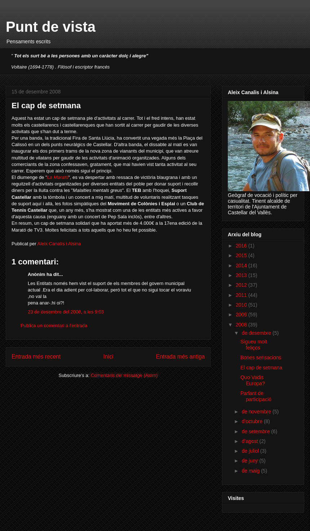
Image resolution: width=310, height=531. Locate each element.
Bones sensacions (261, 357)
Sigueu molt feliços (253, 345)
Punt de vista (51, 27)
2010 (242, 305)
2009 (242, 314)
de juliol (251, 451)
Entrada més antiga (180, 357)
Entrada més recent (36, 357)
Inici (108, 357)
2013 (242, 275)
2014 (242, 265)
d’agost (250, 441)
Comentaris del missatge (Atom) (124, 375)
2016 (242, 246)
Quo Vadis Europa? (252, 380)
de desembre (257, 333)
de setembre (256, 431)
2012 (242, 285)
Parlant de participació (255, 396)
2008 (242, 325)
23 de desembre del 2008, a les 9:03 (66, 312)
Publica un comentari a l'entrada (54, 325)
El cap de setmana (261, 367)
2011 (242, 295)
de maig (251, 471)
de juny (250, 461)
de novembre (257, 411)
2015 (242, 255)
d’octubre (253, 421)
